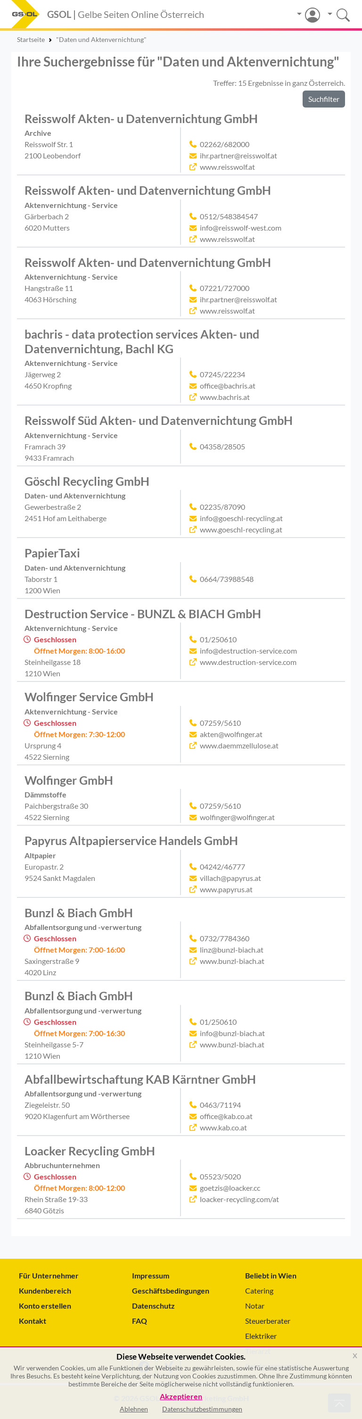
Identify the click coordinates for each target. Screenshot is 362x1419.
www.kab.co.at (223, 1127)
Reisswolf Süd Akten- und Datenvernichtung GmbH (159, 420)
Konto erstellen (45, 1305)
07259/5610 (220, 722)
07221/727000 (224, 287)
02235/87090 (222, 506)
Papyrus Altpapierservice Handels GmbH (131, 840)
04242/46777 (222, 866)
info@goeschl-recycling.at (241, 518)
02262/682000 (224, 144)
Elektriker (261, 1335)
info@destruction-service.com (248, 650)
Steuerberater (267, 1320)
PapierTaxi (52, 553)
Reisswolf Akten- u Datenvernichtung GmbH (141, 118)
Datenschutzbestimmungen (202, 1409)
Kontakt (32, 1320)
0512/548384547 (229, 216)
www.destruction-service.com (248, 661)
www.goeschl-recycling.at (241, 529)
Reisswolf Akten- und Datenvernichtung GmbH (148, 190)
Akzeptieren (181, 1397)
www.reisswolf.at (227, 166)
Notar (254, 1305)
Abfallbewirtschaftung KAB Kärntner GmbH (140, 1079)
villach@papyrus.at (230, 877)
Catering (259, 1290)
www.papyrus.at (226, 889)
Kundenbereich (45, 1290)
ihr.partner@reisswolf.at (238, 155)
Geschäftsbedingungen (170, 1290)
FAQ (139, 1320)
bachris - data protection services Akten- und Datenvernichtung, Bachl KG (142, 341)
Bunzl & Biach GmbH (79, 912)
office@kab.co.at (226, 1116)
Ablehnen (134, 1409)
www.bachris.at (225, 396)
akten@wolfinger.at (231, 734)
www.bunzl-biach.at (232, 960)
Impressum (150, 1275)
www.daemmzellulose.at (239, 745)
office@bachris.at (227, 385)
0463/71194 (220, 1104)
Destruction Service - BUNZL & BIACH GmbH (143, 613)
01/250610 (218, 639)
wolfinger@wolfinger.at (237, 817)
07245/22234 (222, 374)
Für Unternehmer (49, 1275)
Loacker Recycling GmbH (90, 1151)
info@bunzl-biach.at (232, 1033)
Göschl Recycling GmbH (87, 481)
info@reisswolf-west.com (240, 227)
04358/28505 (222, 446)
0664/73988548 (227, 578)
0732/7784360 (224, 938)
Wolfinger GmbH (69, 780)
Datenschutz (153, 1305)
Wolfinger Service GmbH (89, 696)
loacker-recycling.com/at (239, 1199)
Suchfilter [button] (323, 98)
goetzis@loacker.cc (230, 1187)
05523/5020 (220, 1176)
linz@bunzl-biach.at (231, 949)
